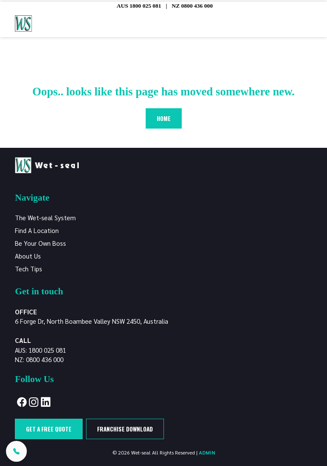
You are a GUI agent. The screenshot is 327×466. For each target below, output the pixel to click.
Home (164, 118)
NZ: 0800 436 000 (39, 359)
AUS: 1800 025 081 (40, 350)
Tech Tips (28, 269)
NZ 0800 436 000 (192, 6)
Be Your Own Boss (40, 243)
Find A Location (37, 230)
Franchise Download (125, 429)
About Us (28, 256)
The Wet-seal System (45, 217)
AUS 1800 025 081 (139, 6)
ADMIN (207, 452)
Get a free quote (49, 429)
